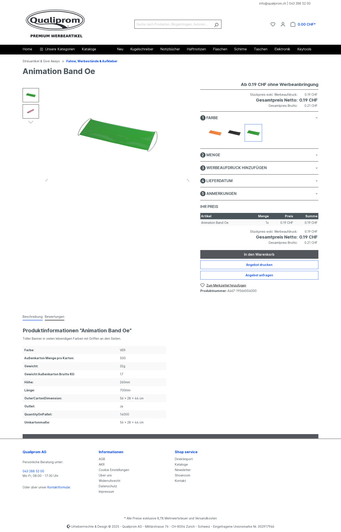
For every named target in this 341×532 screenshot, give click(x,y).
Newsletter (183, 470)
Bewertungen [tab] (54, 316)
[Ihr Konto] (283, 24)
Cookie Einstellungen (114, 470)
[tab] (33, 316)
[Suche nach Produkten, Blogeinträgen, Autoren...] (172, 24)
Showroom (182, 475)
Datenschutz (108, 486)
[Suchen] (216, 24)
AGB (102, 459)
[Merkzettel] (273, 24)
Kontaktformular (58, 487)
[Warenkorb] (303, 24)
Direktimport (184, 459)
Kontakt (180, 481)
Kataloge (181, 464)
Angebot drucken (259, 265)
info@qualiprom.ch (272, 3)
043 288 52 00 (300, 3)
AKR (102, 464)
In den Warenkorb (259, 254)
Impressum (106, 491)
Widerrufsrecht (109, 481)
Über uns (105, 475)
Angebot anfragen (259, 275)
